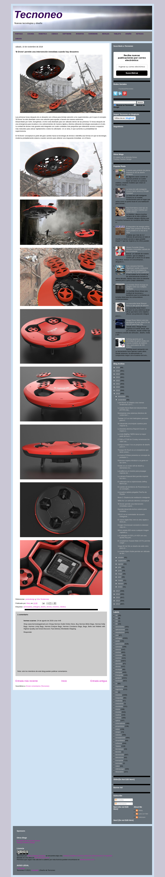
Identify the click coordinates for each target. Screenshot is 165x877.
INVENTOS (80, 34)
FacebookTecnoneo (126, 89)
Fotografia (119, 675)
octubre (121, 557)
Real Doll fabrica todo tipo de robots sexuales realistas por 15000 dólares (137, 210)
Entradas (119, 800)
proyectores (120, 726)
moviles (118, 712)
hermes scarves (30, 621)
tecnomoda (120, 755)
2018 (118, 394)
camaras (119, 647)
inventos (56, 607)
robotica (63, 607)
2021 (118, 384)
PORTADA (19, 34)
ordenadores (120, 723)
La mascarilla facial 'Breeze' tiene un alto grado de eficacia (137, 304)
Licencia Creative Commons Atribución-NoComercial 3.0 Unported (87, 856)
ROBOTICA (43, 34)
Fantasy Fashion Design (122, 159)
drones (49, 607)
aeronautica (27, 607)
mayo (120, 574)
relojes (118, 732)
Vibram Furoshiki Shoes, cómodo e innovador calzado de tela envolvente (138, 249)
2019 (118, 390)
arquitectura (120, 632)
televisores (119, 757)
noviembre (122, 400)
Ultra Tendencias (42, 599)
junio (120, 571)
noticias (118, 718)
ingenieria (119, 689)
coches (118, 652)
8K (117, 624)
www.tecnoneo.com (42, 858)
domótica (119, 664)
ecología (119, 669)
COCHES (30, 34)
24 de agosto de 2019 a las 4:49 (49, 621)
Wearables (119, 772)
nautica (118, 715)
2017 (118, 591)
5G (117, 618)
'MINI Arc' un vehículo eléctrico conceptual (133, 501)
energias (119, 672)
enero (120, 587)
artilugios (36, 607)
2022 (118, 381)
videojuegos (120, 769)
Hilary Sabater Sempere (36, 856)
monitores (119, 706)
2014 (118, 601)
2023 (118, 377)
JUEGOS (18, 39)
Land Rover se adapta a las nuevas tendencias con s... (131, 404)
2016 (118, 594)
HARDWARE (93, 34)
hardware (119, 681)
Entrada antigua (98, 681)
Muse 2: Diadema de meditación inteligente (134, 497)
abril (119, 577)
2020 (118, 387)
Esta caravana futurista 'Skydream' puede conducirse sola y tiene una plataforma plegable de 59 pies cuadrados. (137, 269)
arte (117, 635)
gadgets (118, 678)
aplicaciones (120, 629)
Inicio (64, 681)
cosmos (118, 658)
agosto (120, 564)
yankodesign (30, 599)
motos (118, 709)
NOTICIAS (139, 34)
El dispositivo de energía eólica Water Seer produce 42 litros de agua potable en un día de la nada (138, 230)
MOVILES (105, 34)
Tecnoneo (38, 14)
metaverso (119, 704)
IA (116, 684)
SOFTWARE (67, 34)
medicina (119, 701)
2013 (118, 604)
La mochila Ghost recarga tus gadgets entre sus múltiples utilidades (137, 287)
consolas (119, 655)
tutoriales (119, 763)
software (119, 743)
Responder (28, 632)
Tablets (118, 746)
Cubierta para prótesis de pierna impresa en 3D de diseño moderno (138, 172)
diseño (43, 607)
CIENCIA (55, 34)
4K (117, 615)
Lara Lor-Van (143, 814)
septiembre (122, 561)
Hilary (140, 810)
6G (117, 621)
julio (119, 567)
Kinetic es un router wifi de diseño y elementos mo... (131, 467)
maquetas (119, 698)
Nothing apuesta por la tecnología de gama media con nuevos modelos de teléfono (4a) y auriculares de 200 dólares (137, 343)
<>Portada (21, 868)
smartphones (120, 738)
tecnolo (118, 752)
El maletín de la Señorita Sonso (125, 157)
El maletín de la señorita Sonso (28, 841)
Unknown (141, 817)
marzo (120, 580)
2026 (118, 367)
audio (118, 641)
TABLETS (117, 34)
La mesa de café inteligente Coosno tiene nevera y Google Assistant (137, 191)
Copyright (35, 870)
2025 (118, 371)
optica (118, 721)
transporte (119, 760)
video (117, 766)
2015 (118, 597)
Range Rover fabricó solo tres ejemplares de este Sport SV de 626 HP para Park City (138, 322)
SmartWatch (120, 740)
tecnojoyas (119, 749)
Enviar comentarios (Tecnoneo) (37, 686)
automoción (120, 644)
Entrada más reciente (26, 681)
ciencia (118, 649)
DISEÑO (128, 34)
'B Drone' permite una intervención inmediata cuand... (130, 505)
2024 (118, 374)
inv (117, 692)
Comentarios (120, 804)
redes (118, 729)
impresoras (120, 686)
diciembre (121, 396)
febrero (120, 584)
